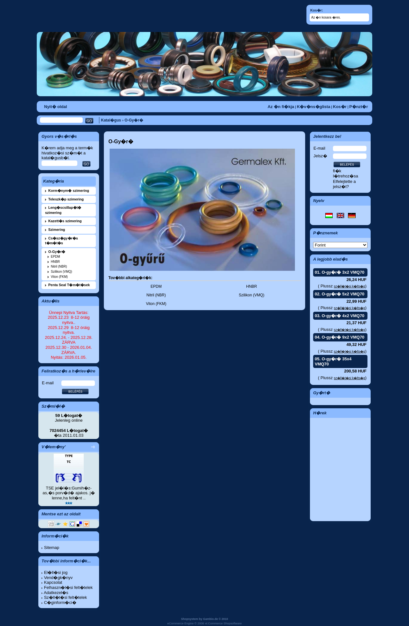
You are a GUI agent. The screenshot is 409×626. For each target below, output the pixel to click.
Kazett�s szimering (65, 221)
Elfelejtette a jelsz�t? (344, 184)
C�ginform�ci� (60, 602)
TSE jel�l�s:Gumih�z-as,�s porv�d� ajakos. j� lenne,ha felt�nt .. (68, 493)
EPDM (55, 256)
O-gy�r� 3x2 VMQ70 (343, 272)
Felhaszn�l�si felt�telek (68, 587)
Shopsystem (189, 619)
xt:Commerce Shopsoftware (223, 623)
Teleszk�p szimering (66, 199)
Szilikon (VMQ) (61, 271)
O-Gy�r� (134, 120)
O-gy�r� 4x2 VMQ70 (343, 315)
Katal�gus (111, 120)
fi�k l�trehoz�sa (345, 173)
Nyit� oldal (55, 106)
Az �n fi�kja (280, 106)
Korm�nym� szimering (68, 190)
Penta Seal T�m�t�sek (69, 285)
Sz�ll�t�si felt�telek (65, 597)
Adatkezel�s (56, 592)
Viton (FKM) (59, 276)
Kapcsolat (53, 582)
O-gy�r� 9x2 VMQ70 (343, 337)
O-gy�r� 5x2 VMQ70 (343, 294)
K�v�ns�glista (313, 106)
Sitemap (51, 547)
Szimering (56, 229)
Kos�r (340, 106)
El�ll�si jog (56, 572)
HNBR (55, 261)
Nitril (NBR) (59, 266)
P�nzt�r (358, 106)
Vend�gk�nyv (58, 577)
